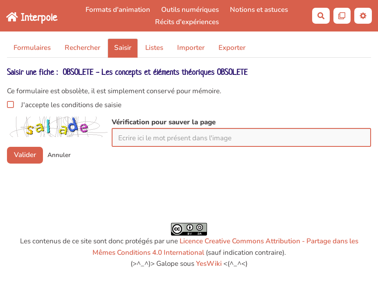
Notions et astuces (259, 9)
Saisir (122, 47)
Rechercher (82, 47)
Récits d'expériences (187, 22)
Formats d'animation (118, 9)
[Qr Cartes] (342, 16)
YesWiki (209, 263)
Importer (191, 47)
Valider (25, 154)
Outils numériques (190, 9)
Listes (154, 47)
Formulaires (32, 47)
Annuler (59, 155)
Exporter (231, 47)
